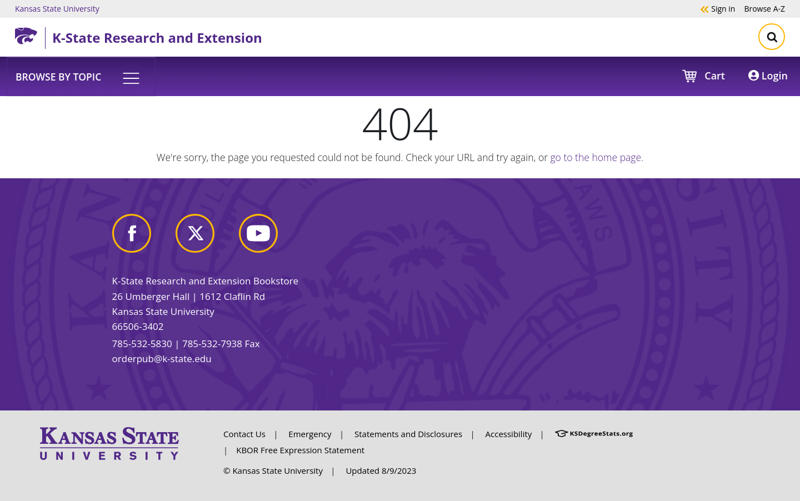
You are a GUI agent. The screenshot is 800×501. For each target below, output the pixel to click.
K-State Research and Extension (157, 37)
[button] (81, 76)
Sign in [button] (717, 8)
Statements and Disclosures (408, 433)
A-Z (764, 8)
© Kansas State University (273, 470)
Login (768, 75)
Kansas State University (57, 8)
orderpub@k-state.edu (162, 358)
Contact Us (244, 433)
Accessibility (509, 433)
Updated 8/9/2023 (381, 470)
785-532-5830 (142, 343)
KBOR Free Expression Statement (300, 449)
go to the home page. (597, 157)
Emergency (309, 433)
